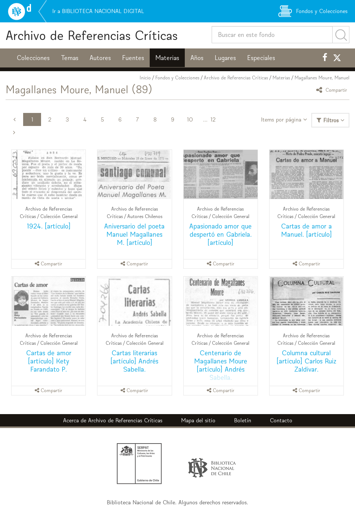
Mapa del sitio (198, 420)
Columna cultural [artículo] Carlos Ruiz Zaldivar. (306, 361)
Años (196, 58)
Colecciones (33, 58)
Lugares (225, 58)
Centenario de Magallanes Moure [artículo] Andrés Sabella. (220, 365)
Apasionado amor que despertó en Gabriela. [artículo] (220, 234)
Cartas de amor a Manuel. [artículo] (306, 230)
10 (190, 119)
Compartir (332, 89)
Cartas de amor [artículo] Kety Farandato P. (48, 361)
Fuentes (133, 58)
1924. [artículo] (49, 226)
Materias (167, 58)
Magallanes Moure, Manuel (322, 78)
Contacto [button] (281, 420)
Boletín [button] (242, 420)
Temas (69, 58)
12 (213, 119)
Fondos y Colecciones (177, 78)
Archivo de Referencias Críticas (92, 35)
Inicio (145, 78)
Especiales (261, 58)
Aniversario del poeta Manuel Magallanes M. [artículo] (134, 234)
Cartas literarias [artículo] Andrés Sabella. (134, 361)
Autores (100, 58)
